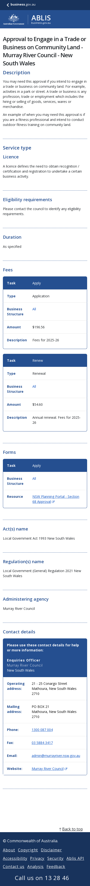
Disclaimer (51, 855)
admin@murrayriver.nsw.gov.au (56, 755)
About (9, 855)
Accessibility (15, 864)
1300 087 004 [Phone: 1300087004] (42, 729)
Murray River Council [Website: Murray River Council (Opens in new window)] (49, 768)
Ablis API (75, 864)
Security (55, 864)
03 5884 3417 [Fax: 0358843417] (42, 742)
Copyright (28, 855)
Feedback (56, 872)
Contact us (13, 872)
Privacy (37, 864)
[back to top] (45, 835)
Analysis (35, 872)
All (34, 309)
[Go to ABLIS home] (27, 19)
